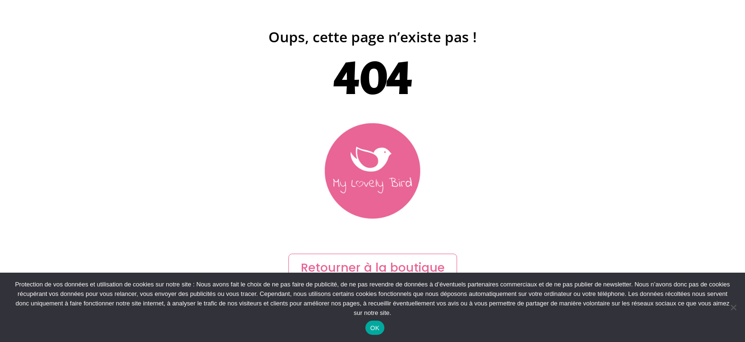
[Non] (733, 307)
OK (374, 328)
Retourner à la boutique (373, 267)
